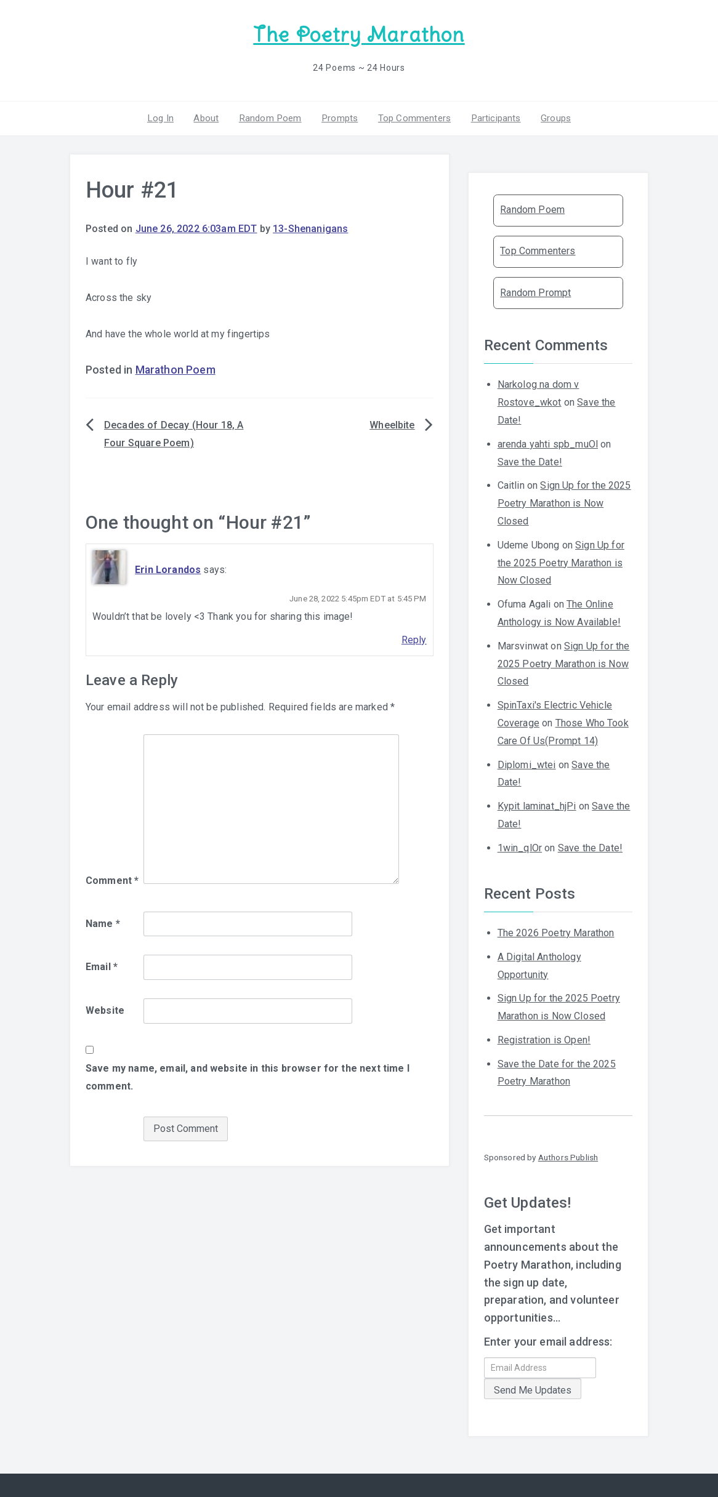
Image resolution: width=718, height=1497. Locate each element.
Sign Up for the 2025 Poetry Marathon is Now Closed (564, 502)
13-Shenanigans (310, 227)
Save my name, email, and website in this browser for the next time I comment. (247, 1075)
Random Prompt (535, 291)
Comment (112, 879)
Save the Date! (530, 460)
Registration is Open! (544, 1038)
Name (103, 922)
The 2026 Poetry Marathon (556, 931)
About (210, 116)
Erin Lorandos (168, 568)
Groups (549, 116)
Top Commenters (412, 116)
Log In (166, 116)
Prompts (339, 116)
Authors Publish (568, 1156)
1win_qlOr (520, 846)
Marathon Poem (175, 369)
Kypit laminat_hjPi (537, 805)
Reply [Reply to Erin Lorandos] (414, 638)
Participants (491, 116)
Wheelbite (391, 424)
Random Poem (272, 116)
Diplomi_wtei (527, 763)
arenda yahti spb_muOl (548, 442)
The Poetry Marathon (358, 34)
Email (102, 965)
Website (105, 1009)
